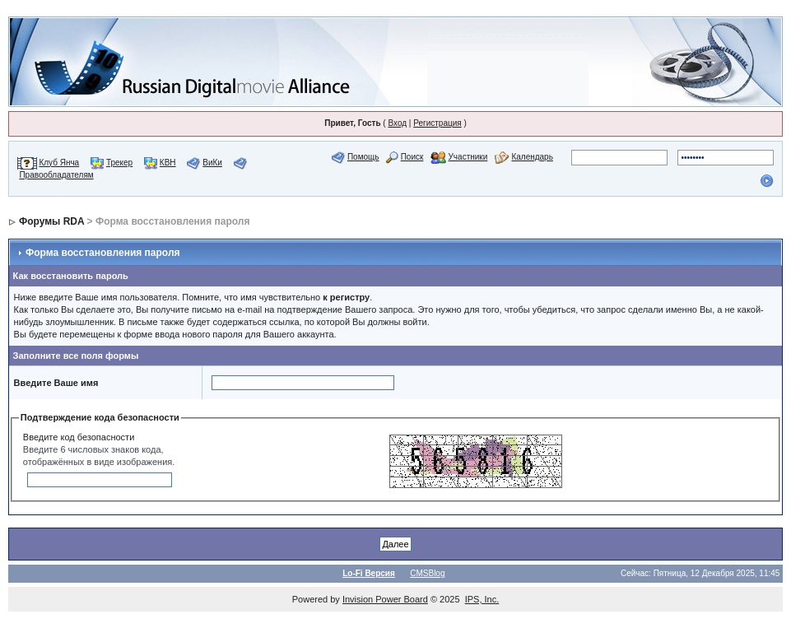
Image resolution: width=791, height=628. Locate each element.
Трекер (119, 162)
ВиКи (212, 162)
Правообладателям (56, 174)
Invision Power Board (385, 599)
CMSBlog (427, 573)
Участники (468, 156)
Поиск (412, 156)
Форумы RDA (51, 221)
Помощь (363, 156)
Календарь (531, 156)
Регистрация (437, 123)
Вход (397, 123)
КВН (168, 162)
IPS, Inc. (482, 599)
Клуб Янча (59, 162)
